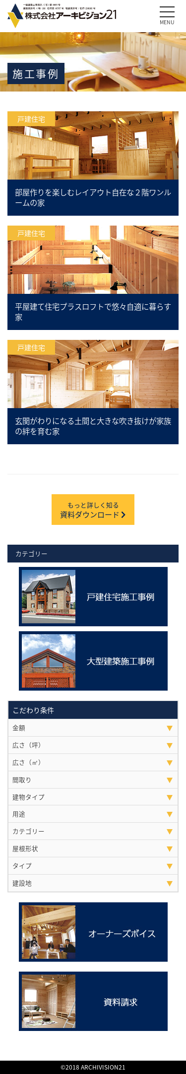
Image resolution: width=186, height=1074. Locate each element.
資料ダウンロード (92, 510)
